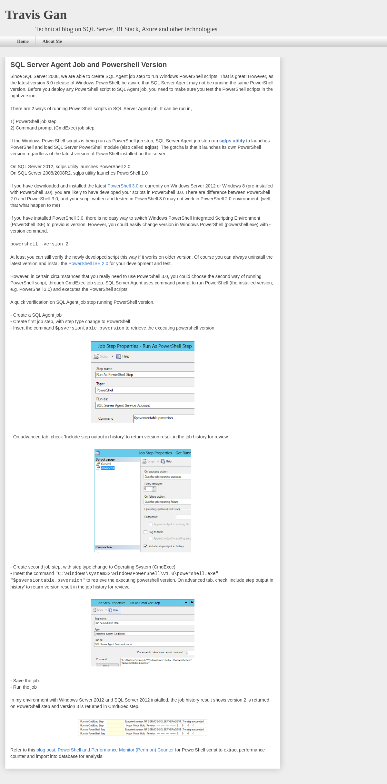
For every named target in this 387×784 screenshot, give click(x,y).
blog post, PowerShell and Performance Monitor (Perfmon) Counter (105, 748)
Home (23, 41)
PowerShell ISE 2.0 (88, 263)
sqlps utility (232, 140)
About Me (52, 41)
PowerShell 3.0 (122, 185)
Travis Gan (36, 14)
